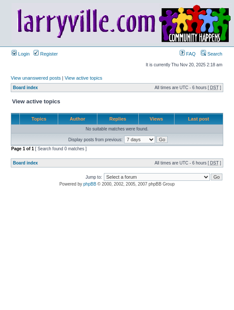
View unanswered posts (36, 78)
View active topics (83, 78)
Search (211, 53)
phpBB (89, 184)
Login (21, 53)
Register (46, 53)
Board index (25, 87)
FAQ (188, 53)
